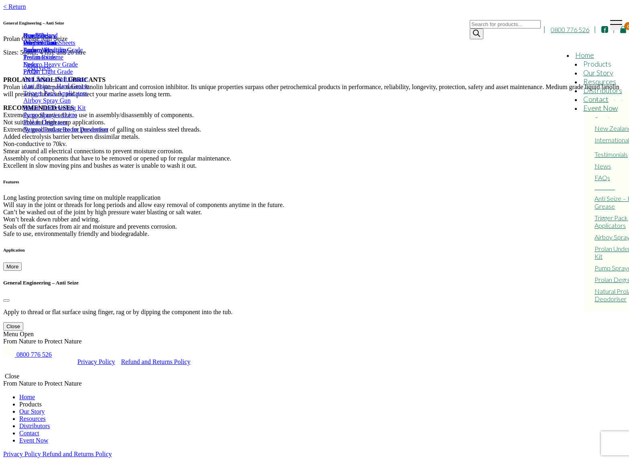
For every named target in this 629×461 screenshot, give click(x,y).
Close (13, 326)
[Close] (6, 300)
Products (597, 64)
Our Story (598, 73)
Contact (596, 99)
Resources (599, 81)
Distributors (602, 90)
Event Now (600, 108)
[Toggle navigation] (616, 25)
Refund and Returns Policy (156, 361)
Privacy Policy (96, 361)
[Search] (476, 34)
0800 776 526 (570, 30)
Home (584, 55)
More (12, 267)
